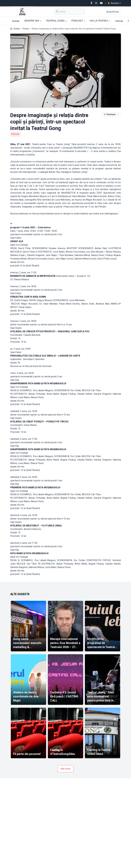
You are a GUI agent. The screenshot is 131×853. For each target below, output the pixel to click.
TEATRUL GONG (56, 21)
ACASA (15, 21)
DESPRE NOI (32, 21)
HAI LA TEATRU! (100, 21)
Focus (26, 28)
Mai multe (65, 768)
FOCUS (119, 21)
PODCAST (78, 21)
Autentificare (112, 11)
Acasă (17, 28)
